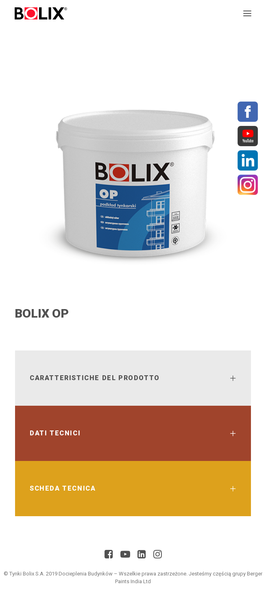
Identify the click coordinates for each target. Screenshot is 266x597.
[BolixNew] (41, 13)
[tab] (133, 378)
